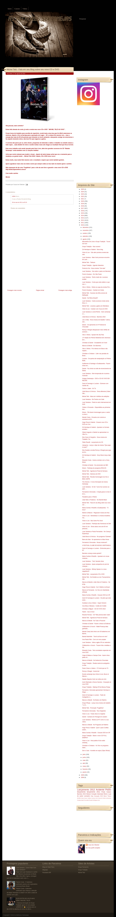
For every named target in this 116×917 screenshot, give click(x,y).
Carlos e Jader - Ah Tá (89, 388)
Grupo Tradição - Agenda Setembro (93, 265)
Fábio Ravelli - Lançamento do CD (92, 442)
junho (84, 757)
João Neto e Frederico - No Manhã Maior (94, 500)
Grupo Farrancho (83, 867)
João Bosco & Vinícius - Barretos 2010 (93, 317)
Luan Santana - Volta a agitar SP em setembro (96, 642)
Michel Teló (81, 872)
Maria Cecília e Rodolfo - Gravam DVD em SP (96, 595)
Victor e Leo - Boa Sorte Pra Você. (92, 520)
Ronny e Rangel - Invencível (90, 671)
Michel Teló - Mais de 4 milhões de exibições (95, 396)
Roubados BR (46, 872)
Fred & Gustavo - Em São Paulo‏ (92, 274)
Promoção (86, 800)
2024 (82, 191)
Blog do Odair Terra (48, 867)
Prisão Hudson (106, 792)
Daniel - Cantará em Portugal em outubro (94, 717)
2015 (82, 213)
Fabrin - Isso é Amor (88, 612)
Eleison (88, 794)
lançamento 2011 (93, 792)
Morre (105, 794)
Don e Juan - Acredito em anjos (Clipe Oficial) (96, 750)
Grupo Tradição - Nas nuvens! (91, 246)
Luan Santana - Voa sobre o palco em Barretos (96, 271)
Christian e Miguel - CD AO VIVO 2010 (94, 609)
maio (84, 760)
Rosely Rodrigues (93, 800)
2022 (82, 196)
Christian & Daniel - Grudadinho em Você (94, 342)
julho (84, 754)
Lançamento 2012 (86, 789)
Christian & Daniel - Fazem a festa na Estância (96, 623)
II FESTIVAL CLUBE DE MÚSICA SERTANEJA (96, 545)
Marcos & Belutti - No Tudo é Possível (93, 620)
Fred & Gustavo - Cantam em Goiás (93, 290)
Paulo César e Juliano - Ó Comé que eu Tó (95, 668)
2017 (82, 208)
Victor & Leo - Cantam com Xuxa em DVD (95, 309)
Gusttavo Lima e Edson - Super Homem (94, 603)
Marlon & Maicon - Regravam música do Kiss (95, 513)
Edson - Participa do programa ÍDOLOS (94, 468)
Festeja (79, 800)
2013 (82, 218)
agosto (85, 239)
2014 (82, 215)
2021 (82, 199)
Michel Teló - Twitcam (88, 262)
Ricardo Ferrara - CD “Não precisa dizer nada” (96, 615)
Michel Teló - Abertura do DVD (91, 474)
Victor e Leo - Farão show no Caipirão (93, 714)
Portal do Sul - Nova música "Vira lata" (93, 268)
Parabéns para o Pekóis (89, 497)
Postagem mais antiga (65, 290)
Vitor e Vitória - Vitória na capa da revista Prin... (96, 287)
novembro (86, 230)
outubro (85, 233)
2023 (82, 194)
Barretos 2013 (81, 794)
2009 (82, 775)
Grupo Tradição (83, 870)
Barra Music (84, 798)
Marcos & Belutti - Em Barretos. (91, 345)
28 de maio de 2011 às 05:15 (19, 202)
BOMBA (79, 798)
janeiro (85, 772)
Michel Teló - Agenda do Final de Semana (94, 471)
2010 (82, 225)
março (85, 766)
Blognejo (45, 870)
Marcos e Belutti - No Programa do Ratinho (95, 725)
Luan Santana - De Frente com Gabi (93, 399)
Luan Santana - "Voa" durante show (93, 561)
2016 (82, 211)
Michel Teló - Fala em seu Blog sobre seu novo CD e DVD (33, 69)
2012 (82, 220)
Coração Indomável (97, 794)
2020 (82, 201)
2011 (82, 222)
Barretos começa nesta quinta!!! (91, 553)
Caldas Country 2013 (93, 798)
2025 (82, 189)
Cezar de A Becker (93, 845)
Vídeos (25, 9)
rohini (13, 196)
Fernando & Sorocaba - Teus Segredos (94, 711)
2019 (82, 203)
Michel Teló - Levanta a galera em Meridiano (95, 306)
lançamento (81, 792)
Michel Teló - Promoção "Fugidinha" (93, 708)
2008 (82, 777)
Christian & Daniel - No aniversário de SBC (95, 465)
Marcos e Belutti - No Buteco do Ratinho (94, 700)
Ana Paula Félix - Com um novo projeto (94, 639)
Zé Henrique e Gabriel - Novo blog (92, 249)
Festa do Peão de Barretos (104, 798)
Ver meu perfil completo (93, 848)
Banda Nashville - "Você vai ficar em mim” (95, 636)
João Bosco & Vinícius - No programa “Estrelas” (96, 536)
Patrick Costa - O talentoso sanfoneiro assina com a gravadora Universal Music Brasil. (26, 884)
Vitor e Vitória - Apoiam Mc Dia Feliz (93, 335)
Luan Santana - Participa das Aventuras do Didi (96, 523)
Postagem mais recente (14, 290)
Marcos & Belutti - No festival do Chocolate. (95, 660)
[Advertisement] (23, 273)
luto (99, 800)
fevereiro (85, 769)
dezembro (86, 227)
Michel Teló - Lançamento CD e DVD (93, 574)
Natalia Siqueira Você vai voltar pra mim (94, 679)
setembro (86, 236)
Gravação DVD (98, 796)
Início (10, 9)
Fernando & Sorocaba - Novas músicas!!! (94, 542)
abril (84, 763)
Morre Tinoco (107, 796)
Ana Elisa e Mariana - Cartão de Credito (94, 606)
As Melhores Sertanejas (21, 915)
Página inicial (40, 290)
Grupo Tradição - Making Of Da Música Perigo (96, 687)
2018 (82, 206)
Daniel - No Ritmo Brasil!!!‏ (90, 298)
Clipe (92, 796)
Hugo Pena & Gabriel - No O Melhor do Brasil (96, 587)
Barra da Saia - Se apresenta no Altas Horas (95, 539)
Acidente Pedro (103, 789)
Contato (17, 9)
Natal (82, 800)
